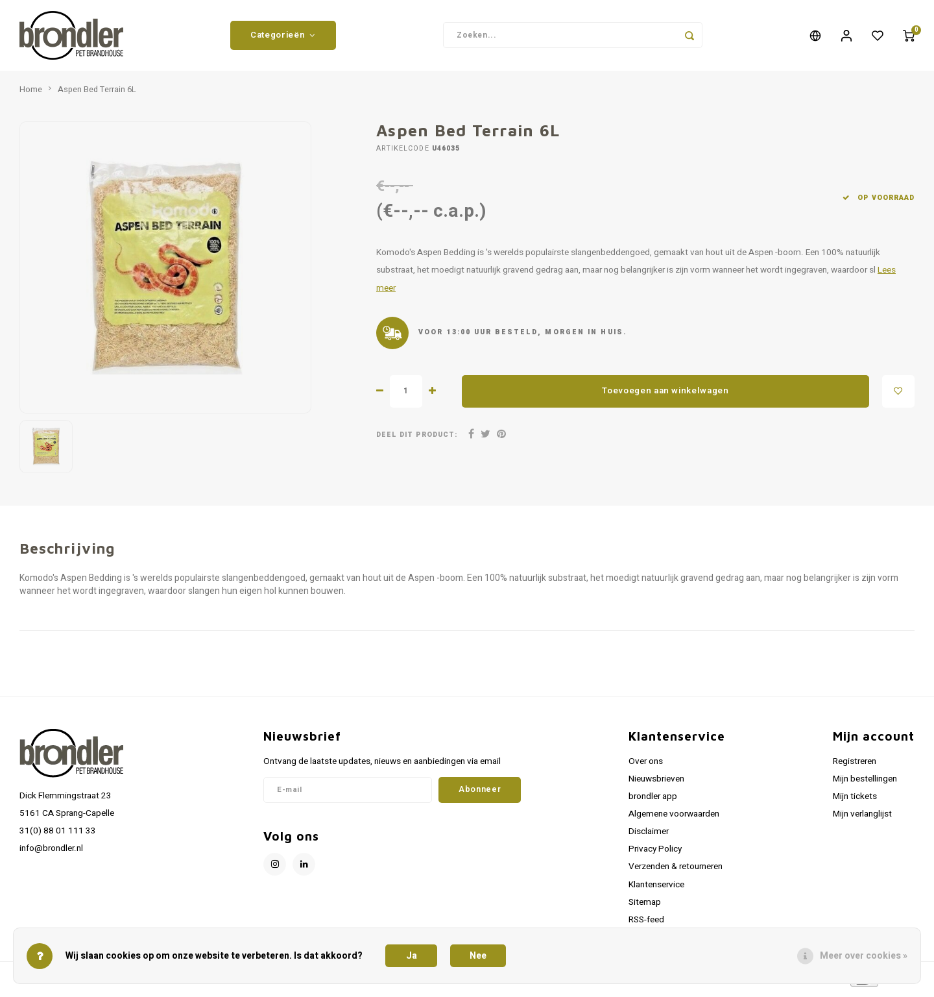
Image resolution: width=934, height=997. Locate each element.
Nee (478, 956)
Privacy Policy (655, 853)
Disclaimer (649, 836)
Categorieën (283, 37)
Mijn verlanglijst (862, 817)
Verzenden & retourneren (676, 871)
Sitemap (645, 906)
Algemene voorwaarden (674, 817)
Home (30, 93)
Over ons (646, 765)
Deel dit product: (416, 438)
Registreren (854, 765)
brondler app (653, 800)
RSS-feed (646, 923)
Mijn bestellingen (865, 782)
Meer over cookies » (863, 956)
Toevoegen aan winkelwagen (665, 395)
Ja (411, 956)
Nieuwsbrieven (656, 782)
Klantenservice (656, 888)
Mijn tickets (855, 800)
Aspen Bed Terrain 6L (97, 93)
